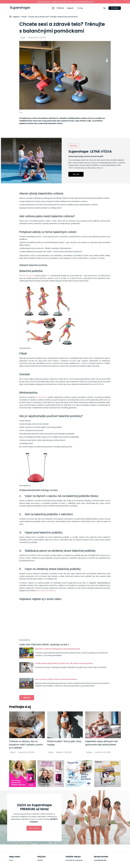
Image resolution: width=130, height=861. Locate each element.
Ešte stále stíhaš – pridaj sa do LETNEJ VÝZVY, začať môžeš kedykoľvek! (65, 2)
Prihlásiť (114, 8)
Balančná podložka (27, 275)
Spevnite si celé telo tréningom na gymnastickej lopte (57, 649)
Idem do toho (34, 828)
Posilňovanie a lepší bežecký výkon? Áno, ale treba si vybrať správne (64, 663)
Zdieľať (26, 697)
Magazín (70, 8)
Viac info (76, 174)
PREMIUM (60, 8)
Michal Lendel (33, 38)
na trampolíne (41, 397)
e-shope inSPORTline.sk (46, 590)
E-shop (80, 8)
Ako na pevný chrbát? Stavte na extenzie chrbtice (56, 679)
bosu (49, 275)
